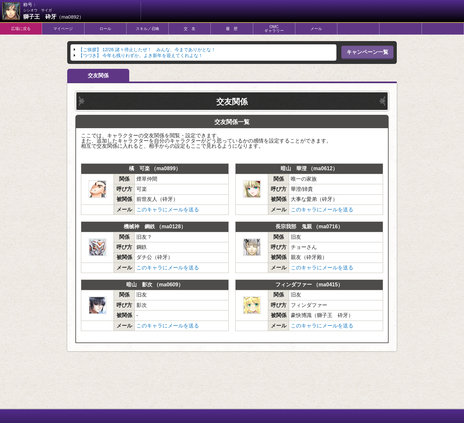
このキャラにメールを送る (167, 209)
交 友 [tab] (189, 28)
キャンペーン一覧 (367, 52)
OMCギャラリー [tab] (274, 28)
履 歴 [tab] (232, 28)
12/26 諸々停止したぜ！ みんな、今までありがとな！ (147, 49)
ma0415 (328, 284)
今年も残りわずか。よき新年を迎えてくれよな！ (140, 55)
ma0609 (168, 284)
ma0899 (166, 168)
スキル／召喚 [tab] (147, 28)
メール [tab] (316, 28)
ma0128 (171, 226)
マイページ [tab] (63, 28)
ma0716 (328, 226)
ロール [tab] (105, 28)
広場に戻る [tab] (21, 28)
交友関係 (98, 75)
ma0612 (323, 168)
